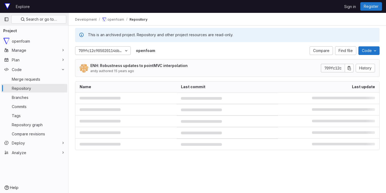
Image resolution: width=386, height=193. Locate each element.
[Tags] (34, 115)
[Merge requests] (34, 79)
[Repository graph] (34, 124)
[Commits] (34, 106)
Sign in (350, 6)
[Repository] (34, 88)
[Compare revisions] (34, 133)
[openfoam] (34, 41)
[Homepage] (7, 6)
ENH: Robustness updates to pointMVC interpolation (139, 65)
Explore (23, 6)
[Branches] (34, 97)
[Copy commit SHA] (349, 68)
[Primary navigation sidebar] (6, 19)
